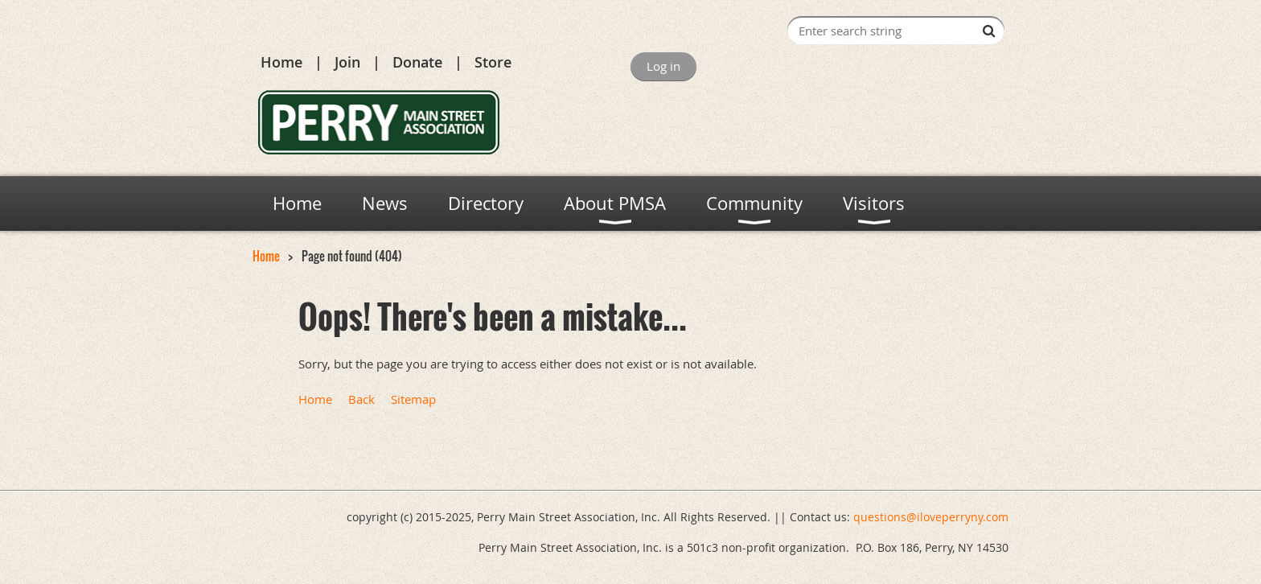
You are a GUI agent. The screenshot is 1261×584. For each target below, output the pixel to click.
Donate (417, 62)
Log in (663, 66)
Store (492, 62)
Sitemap (413, 399)
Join (347, 62)
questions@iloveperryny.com (930, 516)
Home (281, 62)
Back (361, 399)
